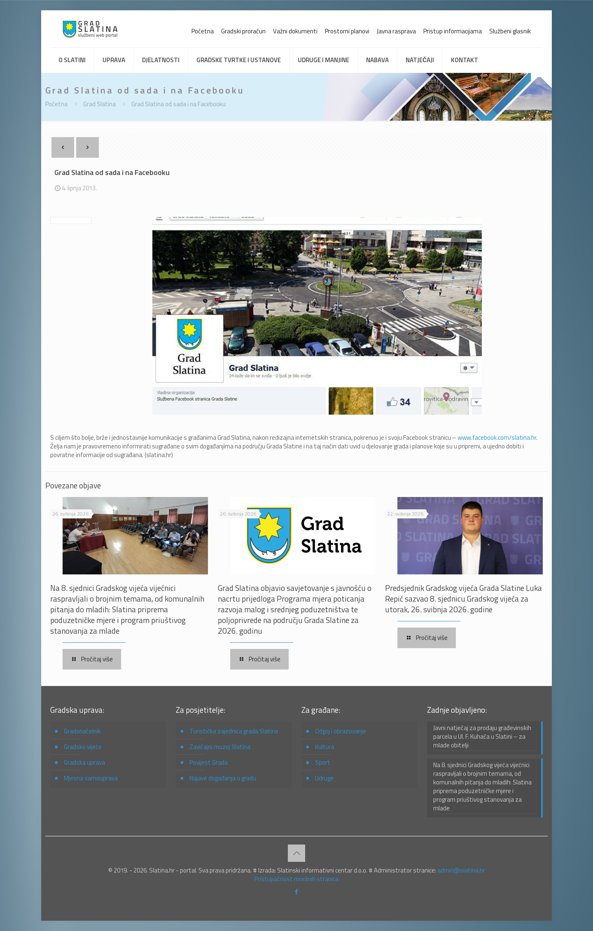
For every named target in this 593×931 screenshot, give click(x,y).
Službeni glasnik (510, 31)
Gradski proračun (243, 31)
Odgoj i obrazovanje (340, 731)
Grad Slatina (99, 104)
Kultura (324, 746)
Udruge (324, 778)
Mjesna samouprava (91, 778)
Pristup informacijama (452, 31)
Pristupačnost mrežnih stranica (296, 879)
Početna (202, 31)
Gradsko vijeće (83, 746)
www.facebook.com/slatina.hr (497, 437)
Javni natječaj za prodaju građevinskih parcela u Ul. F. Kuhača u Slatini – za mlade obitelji (482, 736)
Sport (322, 762)
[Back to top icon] (296, 853)
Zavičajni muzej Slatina (219, 746)
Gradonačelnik (82, 731)
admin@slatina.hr (461, 870)
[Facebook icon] (297, 891)
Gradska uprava (84, 762)
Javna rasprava (396, 31)
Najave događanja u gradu (222, 778)
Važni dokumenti (295, 31)
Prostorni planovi (347, 31)
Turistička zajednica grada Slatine (233, 731)
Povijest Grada (208, 762)
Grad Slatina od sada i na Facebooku (178, 104)
